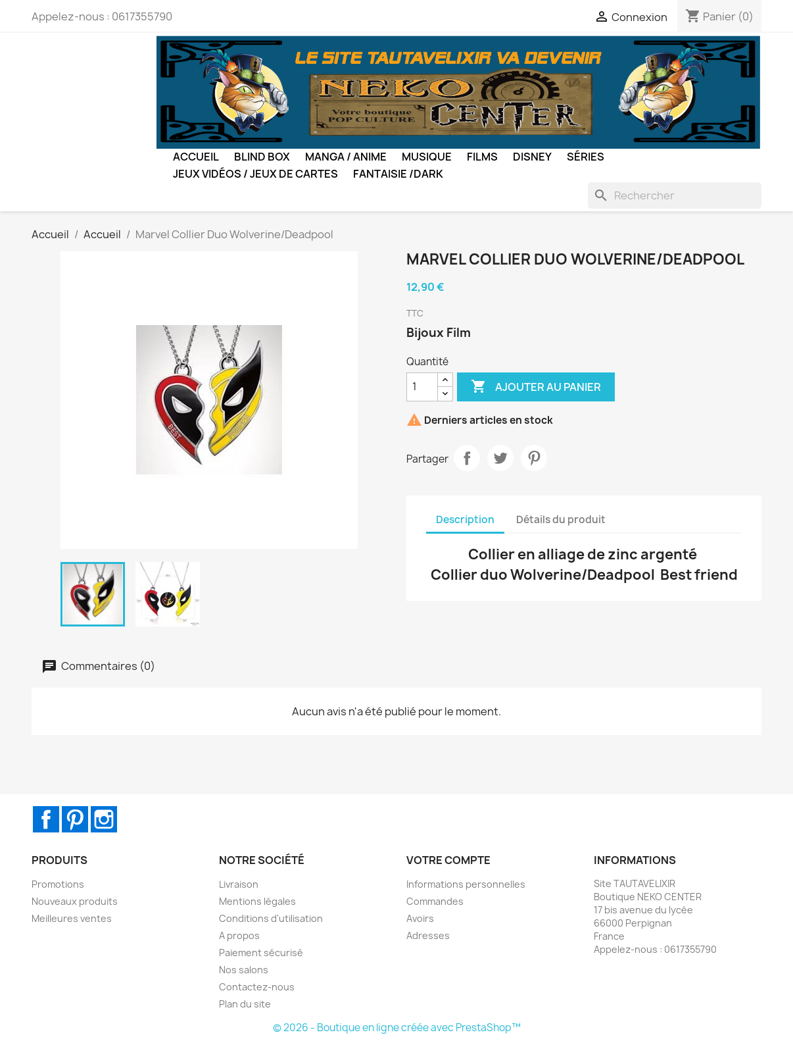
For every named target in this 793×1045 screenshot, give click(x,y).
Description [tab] (465, 519)
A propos (239, 935)
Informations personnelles (465, 884)
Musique (427, 156)
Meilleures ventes (72, 918)
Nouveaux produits (75, 901)
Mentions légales (257, 901)
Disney (532, 156)
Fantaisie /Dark (398, 173)
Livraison (238, 884)
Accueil (196, 156)
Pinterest (534, 458)
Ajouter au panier (536, 386)
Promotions (58, 884)
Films (482, 156)
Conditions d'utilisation (271, 918)
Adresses (428, 935)
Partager (467, 458)
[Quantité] (422, 386)
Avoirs (420, 918)
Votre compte (448, 860)
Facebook (46, 819)
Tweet (500, 458)
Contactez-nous (257, 987)
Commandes (435, 901)
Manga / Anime (346, 156)
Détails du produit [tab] (561, 519)
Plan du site (245, 1004)
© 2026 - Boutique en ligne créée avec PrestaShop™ (397, 1027)
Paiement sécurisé (261, 952)
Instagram (104, 819)
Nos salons (243, 969)
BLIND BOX (262, 156)
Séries (585, 156)
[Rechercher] (674, 195)
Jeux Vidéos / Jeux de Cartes (255, 173)
